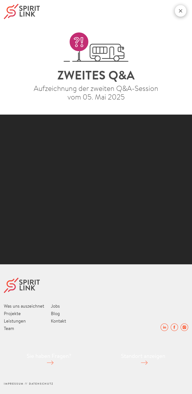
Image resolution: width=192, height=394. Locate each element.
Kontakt (58, 321)
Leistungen (15, 321)
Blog (55, 313)
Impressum (14, 383)
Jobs (55, 306)
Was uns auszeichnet (24, 306)
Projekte (12, 313)
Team (9, 328)
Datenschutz (41, 383)
